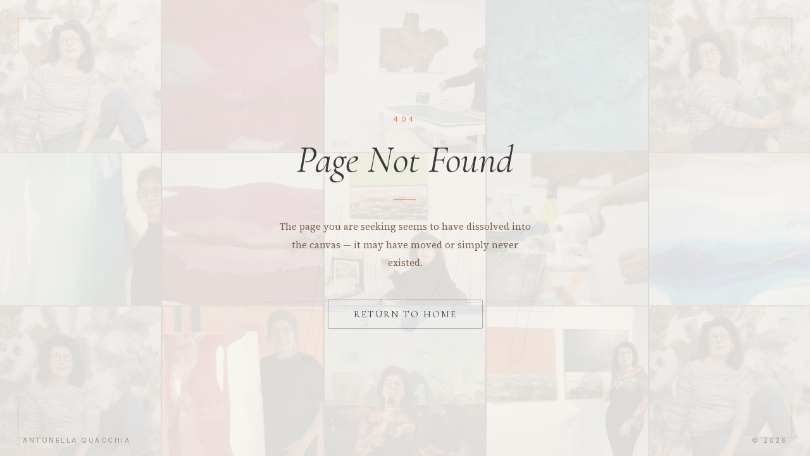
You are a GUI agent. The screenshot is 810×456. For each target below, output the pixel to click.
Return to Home (405, 314)
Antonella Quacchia (76, 440)
